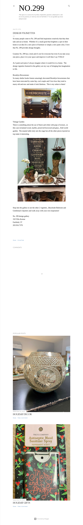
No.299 (31, 8)
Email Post (21, 240)
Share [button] (14, 240)
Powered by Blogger (41, 519)
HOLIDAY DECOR (22, 414)
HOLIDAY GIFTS (21, 502)
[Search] (69, 5)
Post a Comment (23, 418)
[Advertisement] (41, 314)
